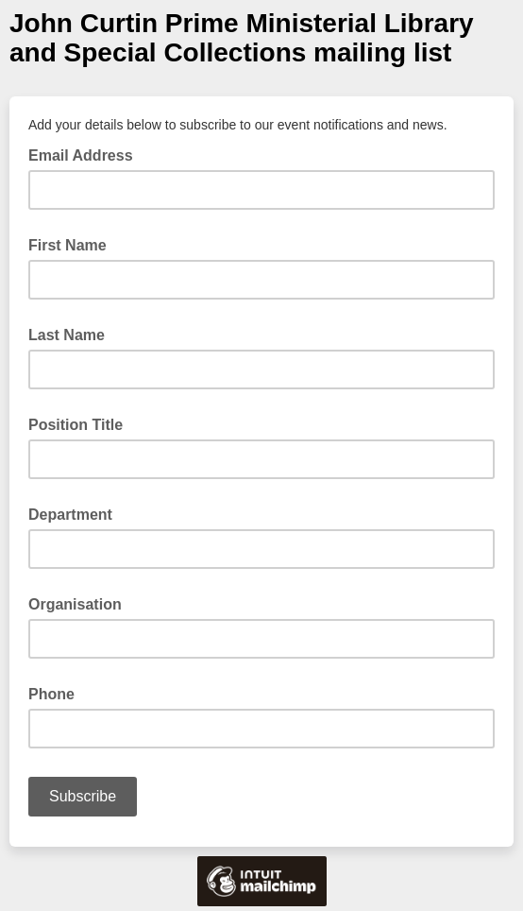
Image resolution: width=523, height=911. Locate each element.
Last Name (66, 335)
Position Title (75, 425)
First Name (67, 245)
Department (70, 515)
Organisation (75, 604)
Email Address (86, 154)
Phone (51, 694)
